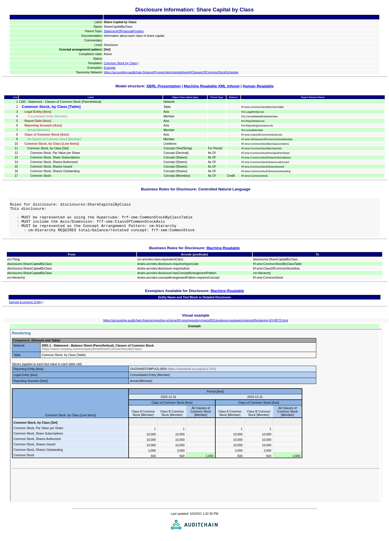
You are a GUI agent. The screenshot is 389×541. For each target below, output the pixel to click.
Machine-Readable (223, 254)
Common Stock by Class (120, 63)
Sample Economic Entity (25, 308)
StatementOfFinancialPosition (124, 31)
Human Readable (258, 86)
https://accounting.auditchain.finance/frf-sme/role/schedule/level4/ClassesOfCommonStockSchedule (171, 72)
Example (110, 67)
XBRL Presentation (163, 86)
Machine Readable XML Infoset (212, 86)
